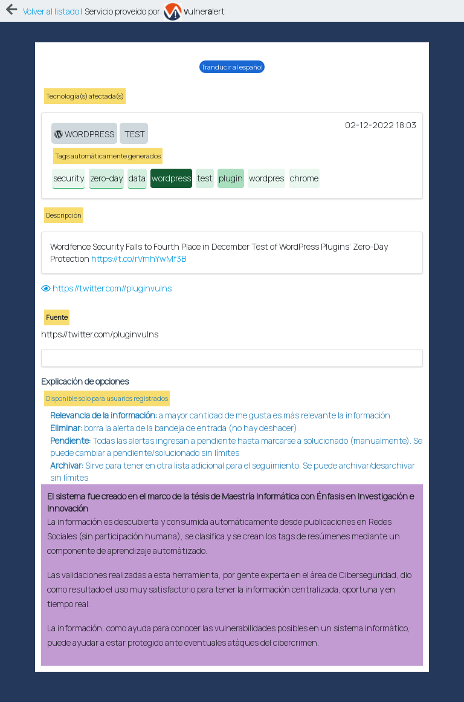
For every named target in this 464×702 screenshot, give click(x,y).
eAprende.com (219, 689)
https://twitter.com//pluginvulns (106, 264)
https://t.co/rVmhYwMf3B (138, 234)
